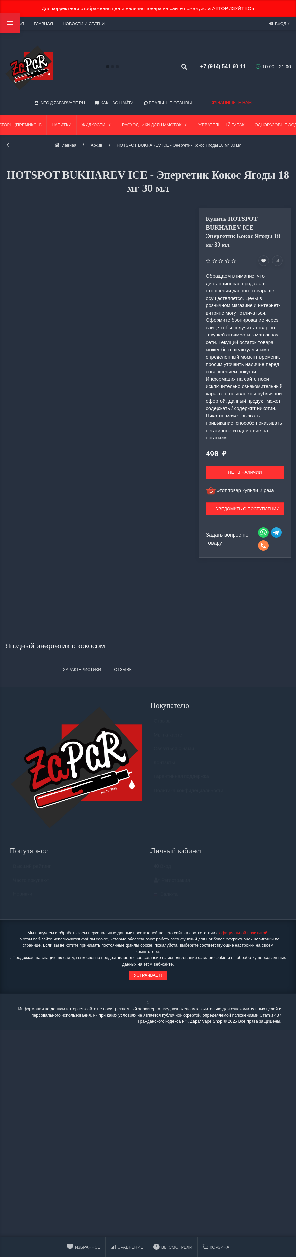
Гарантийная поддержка (181, 779)
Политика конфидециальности (188, 793)
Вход (280, 23)
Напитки (61, 124)
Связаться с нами (174, 751)
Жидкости (96, 124)
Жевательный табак (221, 124)
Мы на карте (168, 738)
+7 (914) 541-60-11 (219, 66)
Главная (43, 23)
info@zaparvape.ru (60, 102)
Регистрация (172, 883)
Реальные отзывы (168, 102)
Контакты (164, 765)
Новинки (22, 897)
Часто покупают (31, 883)
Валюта (166, 897)
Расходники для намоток (155, 124)
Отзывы (163, 723)
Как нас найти (114, 102)
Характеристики (82, 669)
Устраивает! (148, 975)
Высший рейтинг (32, 869)
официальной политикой (243, 932)
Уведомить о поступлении (247, 508)
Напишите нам (232, 102)
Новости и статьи (84, 23)
